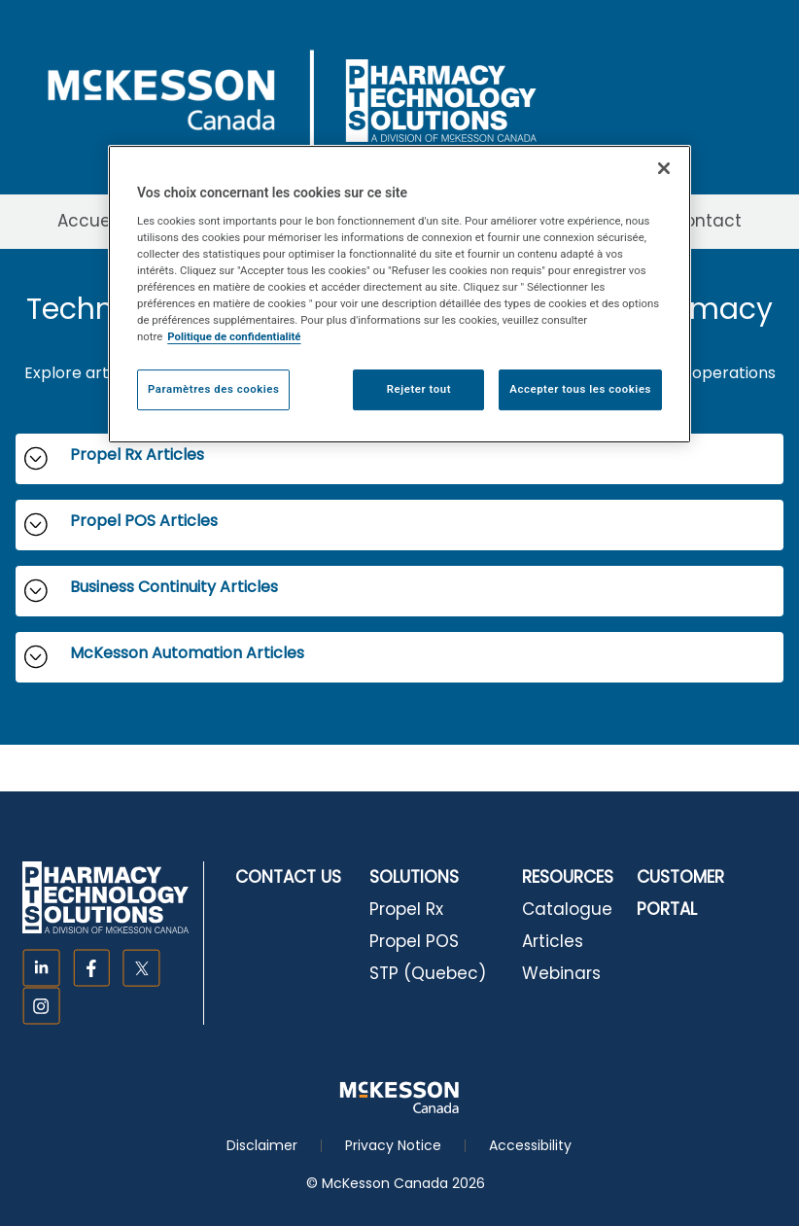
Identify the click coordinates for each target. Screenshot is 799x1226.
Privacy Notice (393, 1145)
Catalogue (567, 909)
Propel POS (414, 941)
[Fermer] (664, 168)
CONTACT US (288, 877)
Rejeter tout (419, 389)
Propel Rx (406, 909)
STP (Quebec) (427, 973)
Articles (552, 941)
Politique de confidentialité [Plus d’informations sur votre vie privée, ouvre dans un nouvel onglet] (233, 336)
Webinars (561, 973)
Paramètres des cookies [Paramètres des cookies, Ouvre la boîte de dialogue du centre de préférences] (213, 389)
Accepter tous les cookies (580, 389)
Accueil (88, 220)
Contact (707, 220)
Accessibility (530, 1145)
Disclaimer (261, 1145)
